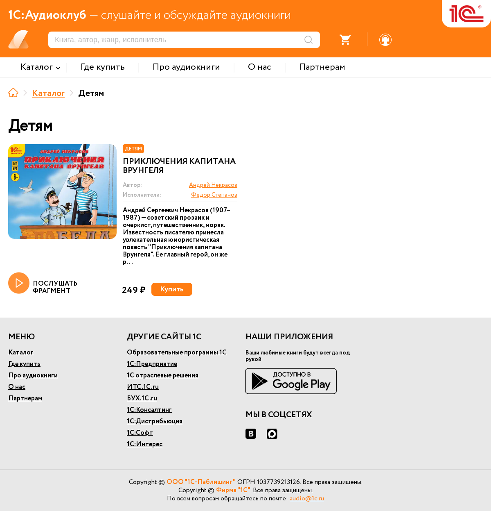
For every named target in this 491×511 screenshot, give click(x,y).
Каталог (48, 93)
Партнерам (25, 398)
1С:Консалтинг (149, 410)
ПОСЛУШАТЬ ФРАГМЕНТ (42, 283)
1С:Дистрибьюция (154, 421)
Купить (172, 289)
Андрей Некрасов (213, 185)
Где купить (24, 364)
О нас (16, 387)
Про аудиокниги (33, 375)
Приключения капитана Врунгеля (179, 166)
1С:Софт (140, 433)
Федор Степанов (214, 195)
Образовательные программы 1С (177, 352)
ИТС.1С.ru (143, 387)
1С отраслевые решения (162, 375)
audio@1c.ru (307, 498)
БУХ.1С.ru (142, 398)
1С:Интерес (144, 444)
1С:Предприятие (152, 364)
